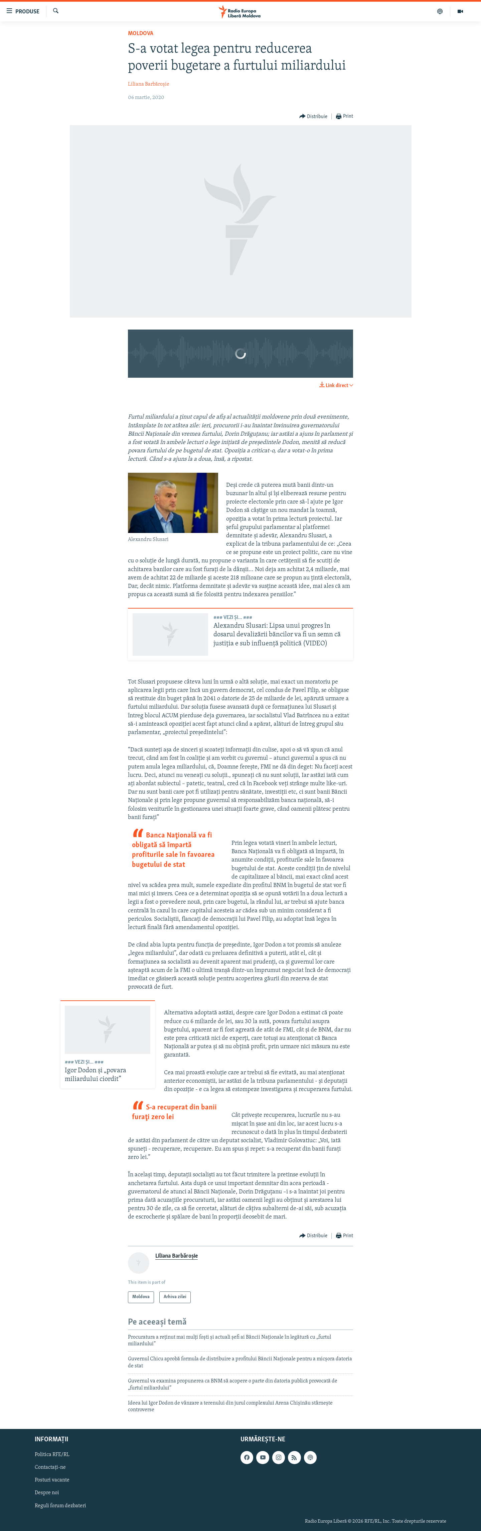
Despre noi (47, 1493)
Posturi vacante (52, 1480)
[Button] (313, 116)
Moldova (140, 33)
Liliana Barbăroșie (148, 84)
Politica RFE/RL (52, 1454)
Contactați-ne (50, 1467)
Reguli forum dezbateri (60, 1505)
